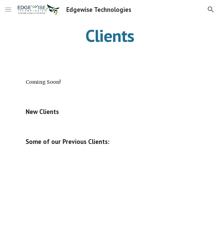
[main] (109, 35)
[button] (8, 9)
